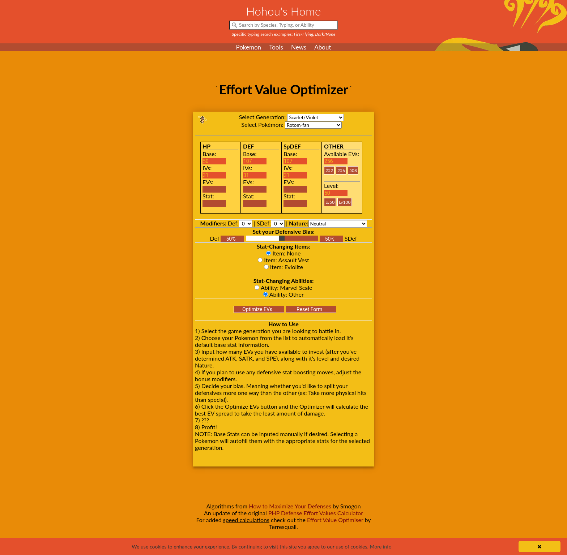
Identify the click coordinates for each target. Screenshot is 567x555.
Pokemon (248, 47)
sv (315, 117)
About (322, 47)
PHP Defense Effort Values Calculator (315, 512)
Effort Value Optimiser (335, 519)
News (298, 47)
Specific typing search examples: (284, 34)
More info (380, 546)
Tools (276, 47)
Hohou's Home (283, 11)
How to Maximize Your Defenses (290, 506)
